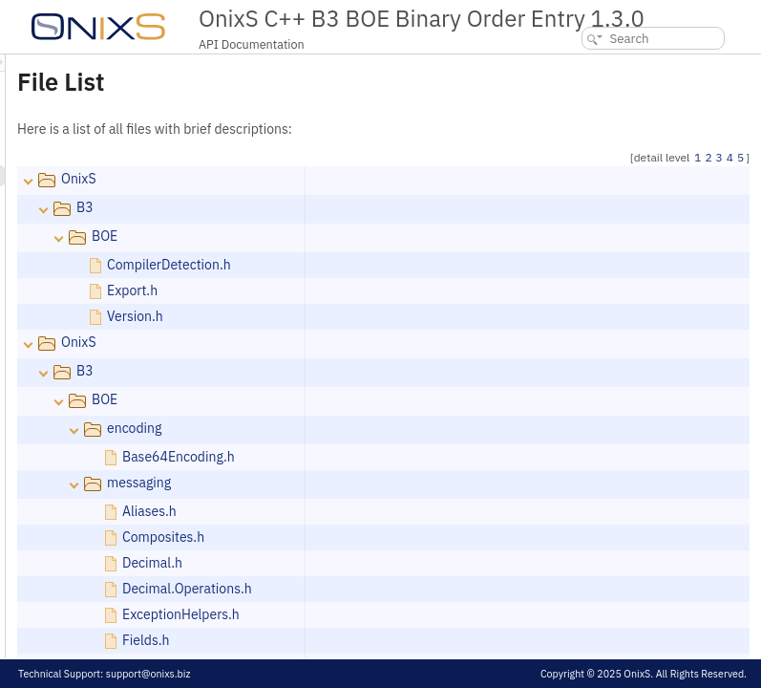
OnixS (317, 178)
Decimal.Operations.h (426, 588)
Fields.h (384, 640)
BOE (343, 236)
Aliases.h (388, 511)
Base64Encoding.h (417, 456)
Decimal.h (391, 562)
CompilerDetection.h (408, 264)
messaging (378, 482)
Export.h (371, 290)
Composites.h (402, 537)
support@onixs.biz (148, 673)
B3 (323, 207)
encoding (373, 428)
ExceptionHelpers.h (419, 614)
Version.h (374, 316)
